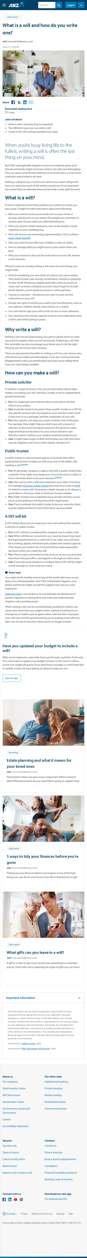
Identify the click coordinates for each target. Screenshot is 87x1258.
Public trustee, (29, 1043)
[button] (3, 5)
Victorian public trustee (36, 485)
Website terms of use (42, 1213)
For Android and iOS (56, 1199)
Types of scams (11, 1152)
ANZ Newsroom (11, 1095)
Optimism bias (13, 594)
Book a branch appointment (60, 1159)
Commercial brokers (56, 1108)
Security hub (10, 1145)
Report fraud (10, 1166)
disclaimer (24, 464)
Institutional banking (56, 1081)
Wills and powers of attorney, (35, 1048)
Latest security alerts (14, 1159)
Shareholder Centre (13, 1101)
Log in (70, 5)
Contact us (50, 1145)
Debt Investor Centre (14, 1088)
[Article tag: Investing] (13, 752)
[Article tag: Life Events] (14, 848)
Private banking (53, 1088)
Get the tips (11, 678)
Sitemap (60, 1213)
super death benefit (19, 238)
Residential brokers (55, 1101)
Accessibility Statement (15, 1126)
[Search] (50, 5)
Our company (10, 1081)
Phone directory (54, 1152)
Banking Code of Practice (59, 1179)
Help (70, 1213)
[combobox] (50, 5)
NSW (77, 485)
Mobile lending (53, 1095)
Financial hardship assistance (61, 1172)
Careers (7, 1119)
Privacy (24, 1213)
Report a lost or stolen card (17, 1172)
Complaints (51, 1166)
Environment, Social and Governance (16, 1110)
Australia (11, 1213)
